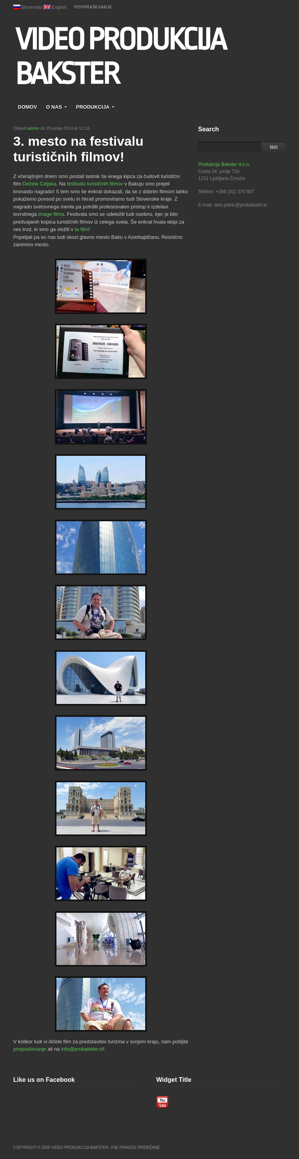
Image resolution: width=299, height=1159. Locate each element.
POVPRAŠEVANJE (93, 7)
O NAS (56, 107)
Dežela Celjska (39, 184)
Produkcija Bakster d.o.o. (224, 164)
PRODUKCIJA (95, 107)
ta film (81, 229)
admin (33, 128)
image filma (51, 214)
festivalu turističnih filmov (95, 184)
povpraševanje (29, 1049)
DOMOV (27, 107)
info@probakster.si (82, 1049)
